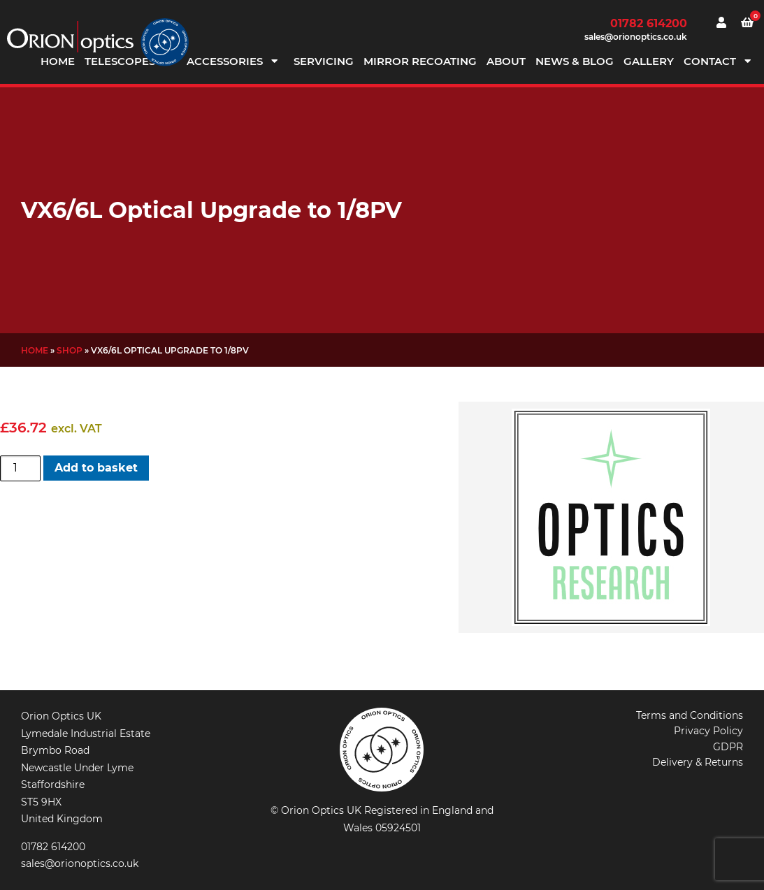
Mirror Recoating (420, 61)
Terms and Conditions (689, 715)
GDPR (728, 747)
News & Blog (574, 61)
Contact (710, 61)
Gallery (649, 61)
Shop (69, 350)
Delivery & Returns (697, 762)
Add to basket (96, 467)
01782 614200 (648, 23)
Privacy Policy (708, 730)
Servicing (324, 61)
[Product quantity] (20, 468)
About (506, 61)
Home (34, 350)
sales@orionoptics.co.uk (635, 36)
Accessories (225, 61)
